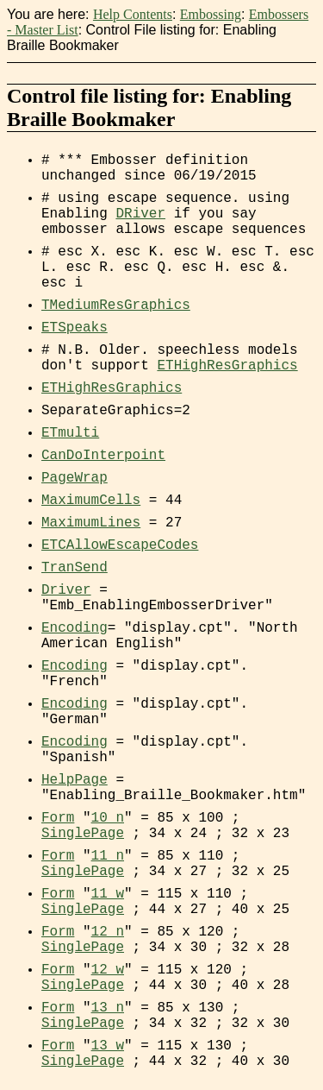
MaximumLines (90, 523)
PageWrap (74, 478)
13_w (107, 1046)
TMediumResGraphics (115, 305)
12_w (107, 970)
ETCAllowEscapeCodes (119, 545)
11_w (107, 894)
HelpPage (74, 780)
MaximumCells (90, 500)
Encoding (74, 628)
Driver (66, 590)
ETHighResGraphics (227, 366)
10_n (107, 818)
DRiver (140, 214)
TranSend (74, 568)
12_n (107, 932)
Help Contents (132, 14)
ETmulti (70, 433)
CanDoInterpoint (103, 455)
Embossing (210, 14)
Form (57, 818)
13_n (107, 1008)
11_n (107, 856)
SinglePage (82, 833)
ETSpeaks (74, 328)
